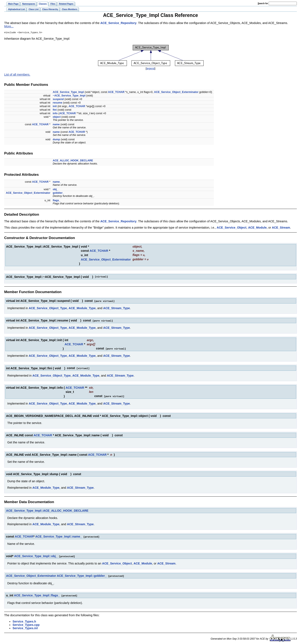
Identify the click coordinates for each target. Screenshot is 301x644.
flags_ (56, 200)
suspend (58, 99)
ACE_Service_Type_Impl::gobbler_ (82, 574)
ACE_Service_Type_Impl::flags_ (37, 593)
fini (55, 110)
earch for (263, 3)
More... (9, 26)
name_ (57, 182)
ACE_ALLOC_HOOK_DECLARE (73, 160)
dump (56, 139)
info (55, 113)
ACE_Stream (281, 228)
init (55, 106)
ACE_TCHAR (116, 92)
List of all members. (17, 75)
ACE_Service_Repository (118, 23)
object (57, 117)
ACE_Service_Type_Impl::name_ (58, 535)
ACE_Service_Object (231, 228)
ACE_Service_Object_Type (48, 308)
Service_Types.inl (25, 626)
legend (150, 68)
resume (57, 103)
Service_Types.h (24, 619)
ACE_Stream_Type (116, 308)
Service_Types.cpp (26, 623)
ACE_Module (257, 228)
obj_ (55, 189)
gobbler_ (58, 193)
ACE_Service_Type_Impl (68, 92)
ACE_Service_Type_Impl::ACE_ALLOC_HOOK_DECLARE (47, 509)
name (56, 124)
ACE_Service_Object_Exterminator (176, 92)
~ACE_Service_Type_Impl (69, 95)
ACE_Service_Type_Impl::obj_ (35, 555)
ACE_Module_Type (82, 308)
